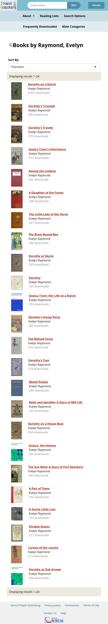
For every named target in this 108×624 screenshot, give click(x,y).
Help (63, 613)
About (29, 16)
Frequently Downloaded (40, 27)
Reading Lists (49, 16)
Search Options (74, 16)
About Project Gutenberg (25, 605)
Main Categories (73, 27)
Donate (96, 5)
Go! (73, 5)
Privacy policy (52, 605)
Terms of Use (91, 605)
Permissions (72, 605)
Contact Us (50, 613)
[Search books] (47, 5)
